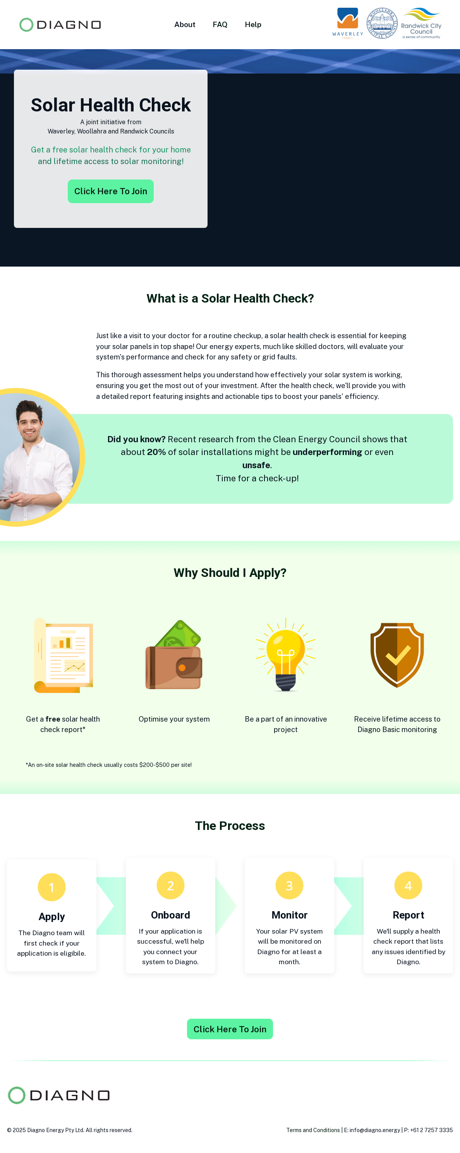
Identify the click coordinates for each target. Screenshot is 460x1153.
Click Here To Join (110, 191)
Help (253, 24)
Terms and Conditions (313, 1130)
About (185, 24)
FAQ (220, 24)
